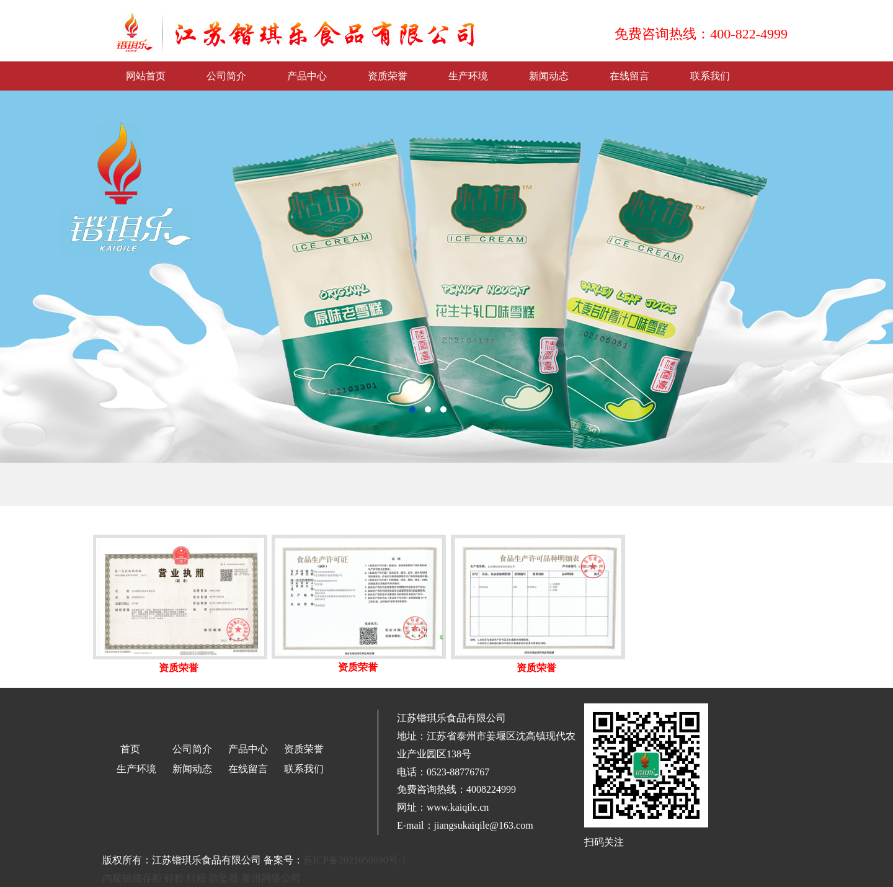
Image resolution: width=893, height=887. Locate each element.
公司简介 (226, 76)
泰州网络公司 (271, 878)
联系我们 (710, 76)
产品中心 (307, 76)
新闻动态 (549, 76)
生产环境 (468, 76)
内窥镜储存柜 (132, 878)
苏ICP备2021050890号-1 (354, 860)
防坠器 (224, 878)
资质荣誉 (387, 76)
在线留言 (629, 76)
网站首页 (146, 76)
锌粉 (174, 878)
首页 (130, 749)
